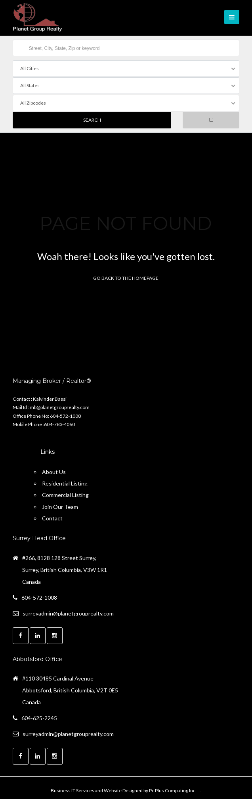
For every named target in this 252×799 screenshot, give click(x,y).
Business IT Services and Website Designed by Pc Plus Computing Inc (123, 789)
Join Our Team (60, 505)
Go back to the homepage (125, 277)
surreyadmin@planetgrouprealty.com (68, 611)
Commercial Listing (65, 493)
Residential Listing (65, 481)
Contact (52, 516)
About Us (54, 470)
